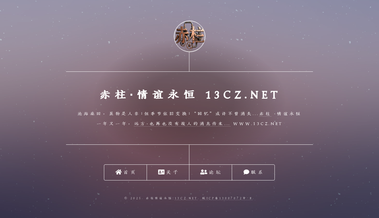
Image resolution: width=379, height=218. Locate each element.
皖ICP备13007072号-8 (226, 198)
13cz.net (186, 198)
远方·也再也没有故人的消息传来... (182, 123)
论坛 (211, 172)
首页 (126, 172)
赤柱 (265, 113)
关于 (168, 172)
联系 (254, 172)
